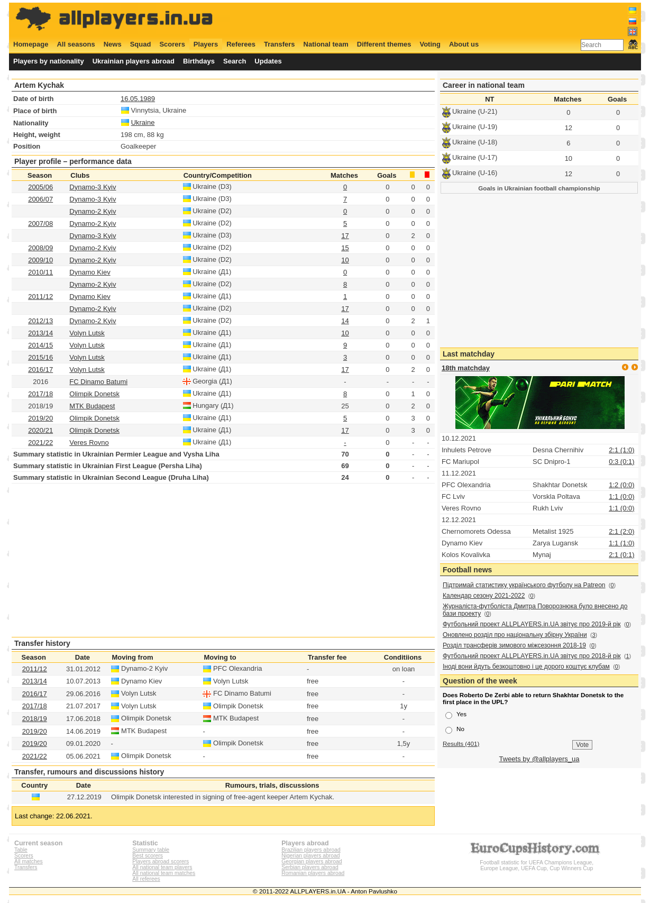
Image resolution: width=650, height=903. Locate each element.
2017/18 (40, 394)
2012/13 (40, 321)
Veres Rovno (88, 442)
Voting (429, 44)
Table (21, 850)
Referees (240, 44)
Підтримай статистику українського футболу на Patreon (524, 585)
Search (234, 61)
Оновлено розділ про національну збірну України (515, 635)
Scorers (172, 44)
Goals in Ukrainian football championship (539, 188)
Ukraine (143, 122)
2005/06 (40, 187)
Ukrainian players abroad (134, 61)
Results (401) (461, 743)
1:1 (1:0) (621, 543)
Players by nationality (48, 61)
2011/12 (40, 296)
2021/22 (40, 442)
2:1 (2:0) (621, 531)
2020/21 (40, 430)
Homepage (30, 44)
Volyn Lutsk (87, 333)
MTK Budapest (92, 406)
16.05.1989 (138, 99)
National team (326, 44)
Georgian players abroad (311, 861)
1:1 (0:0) (621, 496)
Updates (267, 61)
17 (345, 236)
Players (206, 44)
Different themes (384, 44)
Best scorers (147, 856)
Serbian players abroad (309, 867)
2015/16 (40, 357)
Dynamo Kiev (89, 272)
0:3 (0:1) (621, 462)
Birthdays (199, 61)
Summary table (150, 850)
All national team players (162, 867)
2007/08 (40, 223)
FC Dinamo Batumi (98, 382)
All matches (28, 861)
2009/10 (40, 260)
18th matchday (466, 368)
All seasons (76, 44)
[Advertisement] (445, 19)
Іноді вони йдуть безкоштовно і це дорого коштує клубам (526, 666)
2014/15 (40, 345)
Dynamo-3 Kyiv (92, 187)
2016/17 (40, 369)
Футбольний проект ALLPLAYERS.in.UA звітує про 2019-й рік (532, 624)
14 (345, 321)
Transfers (279, 44)
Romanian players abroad (312, 873)
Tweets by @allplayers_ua (539, 759)
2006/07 (40, 199)
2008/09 (40, 248)
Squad (140, 44)
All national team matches (163, 873)
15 (345, 248)
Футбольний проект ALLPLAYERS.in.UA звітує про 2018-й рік (532, 656)
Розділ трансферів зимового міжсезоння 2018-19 (514, 645)
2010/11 (40, 272)
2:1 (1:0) (621, 450)
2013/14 (40, 333)
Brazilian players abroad (310, 850)
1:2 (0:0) (621, 485)
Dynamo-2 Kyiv (92, 211)
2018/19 (34, 719)
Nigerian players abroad (310, 856)
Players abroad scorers (160, 861)
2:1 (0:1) (621, 555)
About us (464, 44)
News (113, 44)
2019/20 (40, 418)
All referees (146, 879)
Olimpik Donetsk (94, 394)
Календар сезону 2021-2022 (484, 595)
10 (345, 260)
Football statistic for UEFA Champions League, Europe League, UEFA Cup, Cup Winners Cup (537, 862)
